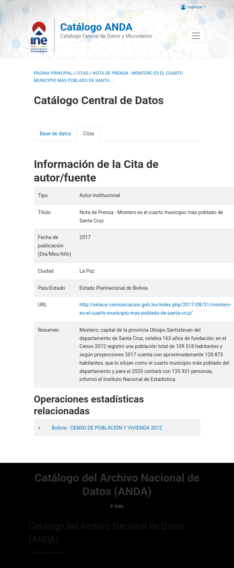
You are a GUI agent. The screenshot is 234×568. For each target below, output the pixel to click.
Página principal (53, 73)
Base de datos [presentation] (55, 134)
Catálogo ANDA (96, 27)
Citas (82, 73)
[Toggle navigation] (196, 36)
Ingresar (191, 7)
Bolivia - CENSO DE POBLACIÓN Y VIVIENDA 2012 (107, 428)
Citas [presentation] (88, 134)
